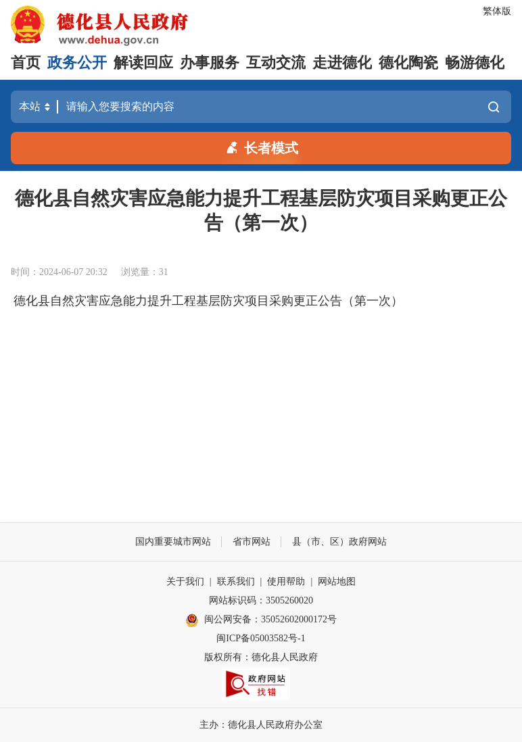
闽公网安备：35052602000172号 (261, 620)
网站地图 (337, 581)
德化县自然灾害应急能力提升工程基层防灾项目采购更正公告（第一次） (208, 300)
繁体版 (497, 11)
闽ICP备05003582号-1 (260, 638)
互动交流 (276, 62)
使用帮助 (286, 581)
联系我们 (236, 581)
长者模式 (261, 146)
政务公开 (77, 62)
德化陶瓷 (408, 62)
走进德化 (342, 62)
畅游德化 (474, 62)
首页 (26, 62)
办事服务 (209, 62)
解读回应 (143, 62)
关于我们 (185, 581)
